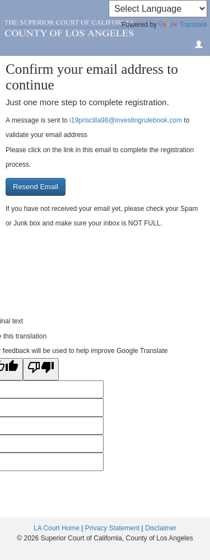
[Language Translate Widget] (158, 8)
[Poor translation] (41, 369)
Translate (182, 25)
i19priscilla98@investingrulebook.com (125, 120)
